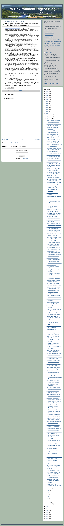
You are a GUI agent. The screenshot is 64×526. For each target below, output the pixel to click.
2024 (47, 95)
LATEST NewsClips (49, 33)
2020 (47, 103)
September (49, 488)
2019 (47, 105)
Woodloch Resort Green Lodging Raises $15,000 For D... (54, 462)
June (48, 494)
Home (21, 139)
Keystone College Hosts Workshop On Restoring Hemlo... (53, 481)
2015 (47, 113)
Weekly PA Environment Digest (52, 43)
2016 (47, 111)
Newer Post (5, 139)
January (49, 504)
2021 (47, 101)
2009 (47, 516)
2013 (47, 508)
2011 (47, 512)
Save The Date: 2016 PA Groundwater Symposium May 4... (53, 318)
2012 (47, 510)
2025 (47, 93)
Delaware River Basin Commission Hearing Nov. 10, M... (54, 377)
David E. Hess (49, 52)
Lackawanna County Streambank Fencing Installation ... (52, 206)
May (48, 496)
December (49, 115)
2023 (47, 97)
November (49, 117)
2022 (47, 99)
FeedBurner (25, 158)
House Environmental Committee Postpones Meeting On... (52, 406)
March (48, 500)
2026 (47, 91)
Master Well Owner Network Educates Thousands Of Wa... (53, 323)
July (48, 492)
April (48, 498)
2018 (47, 107)
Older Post (37, 139)
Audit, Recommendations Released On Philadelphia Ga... (53, 411)
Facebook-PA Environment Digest (53, 41)
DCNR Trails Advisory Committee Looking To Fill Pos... (53, 450)
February (49, 502)
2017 (47, 109)
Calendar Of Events (49, 37)
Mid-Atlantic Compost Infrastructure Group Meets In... (53, 372)
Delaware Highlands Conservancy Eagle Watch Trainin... (53, 266)
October (49, 118)
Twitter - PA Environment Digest (52, 39)
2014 (47, 506)
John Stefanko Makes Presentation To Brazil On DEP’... (53, 201)
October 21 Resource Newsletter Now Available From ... (53, 440)
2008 (47, 518)
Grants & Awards (49, 35)
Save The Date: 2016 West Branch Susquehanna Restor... (53, 292)
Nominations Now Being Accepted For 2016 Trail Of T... (53, 445)
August (48, 490)
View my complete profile (51, 83)
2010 (47, 514)
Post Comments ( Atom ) (14, 142)
